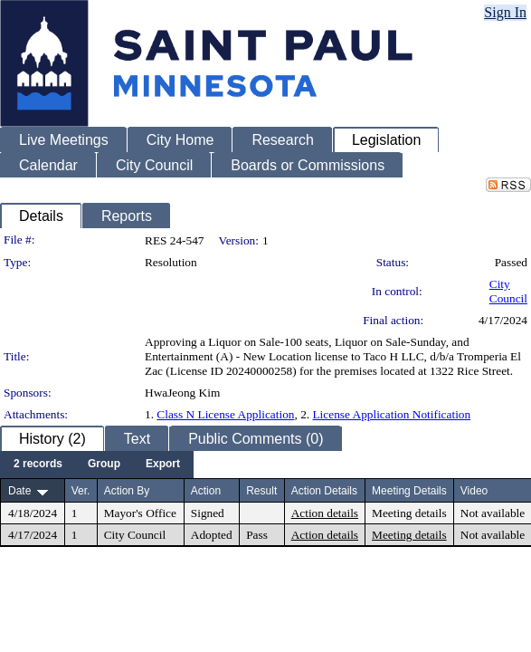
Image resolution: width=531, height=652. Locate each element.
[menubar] (97, 464)
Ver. (80, 490)
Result (261, 490)
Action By (127, 490)
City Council (508, 291)
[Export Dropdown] (163, 464)
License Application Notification (391, 414)
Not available (492, 513)
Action (206, 490)
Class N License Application (225, 414)
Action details (324, 513)
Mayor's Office (140, 513)
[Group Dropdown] (104, 464)
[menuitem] (38, 464)
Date (19, 490)
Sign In (505, 12)
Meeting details (409, 513)
